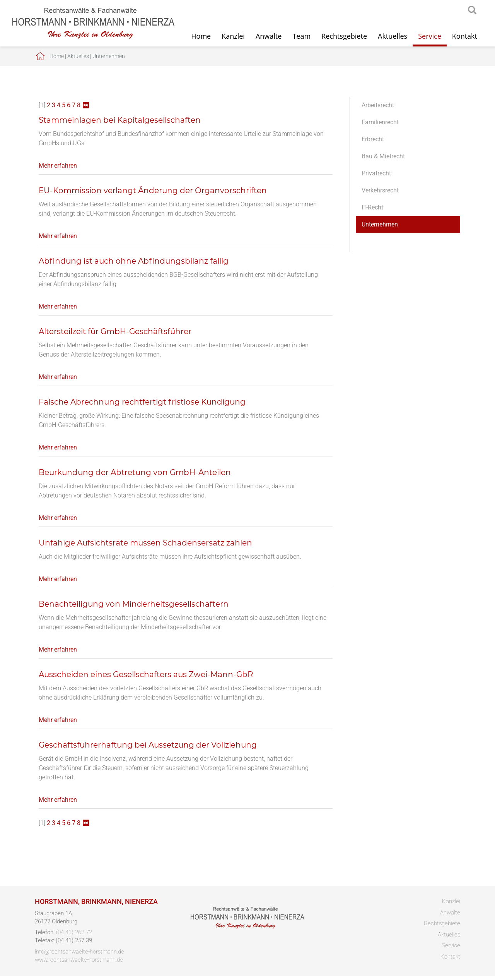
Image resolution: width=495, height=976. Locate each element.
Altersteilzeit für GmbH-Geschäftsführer (115, 331)
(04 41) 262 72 (74, 932)
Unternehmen (108, 56)
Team (301, 36)
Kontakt (464, 36)
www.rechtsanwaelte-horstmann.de (79, 959)
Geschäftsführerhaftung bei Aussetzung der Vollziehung (148, 745)
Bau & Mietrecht (383, 156)
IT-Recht (372, 207)
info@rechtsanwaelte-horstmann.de (79, 951)
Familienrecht (380, 122)
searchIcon (472, 10)
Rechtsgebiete (344, 36)
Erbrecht (373, 139)
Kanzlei (233, 36)
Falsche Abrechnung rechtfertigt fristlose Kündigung (142, 402)
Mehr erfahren (58, 165)
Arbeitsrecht (378, 105)
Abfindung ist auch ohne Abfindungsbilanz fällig (134, 261)
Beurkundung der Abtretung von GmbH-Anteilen (135, 472)
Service (429, 36)
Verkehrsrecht (380, 190)
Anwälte (269, 36)
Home (201, 36)
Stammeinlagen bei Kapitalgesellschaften (120, 120)
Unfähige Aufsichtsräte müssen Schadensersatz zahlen (145, 542)
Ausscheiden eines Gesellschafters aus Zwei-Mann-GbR (146, 674)
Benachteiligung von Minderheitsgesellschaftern (134, 604)
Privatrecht (376, 173)
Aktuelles (392, 36)
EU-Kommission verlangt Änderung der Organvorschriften (153, 190)
